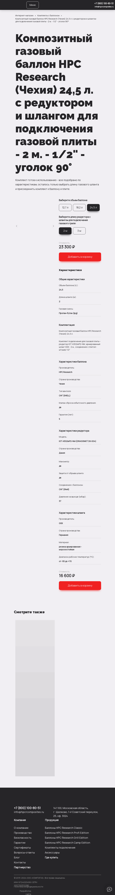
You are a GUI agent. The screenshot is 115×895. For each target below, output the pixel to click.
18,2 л (79, 207)
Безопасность (22, 837)
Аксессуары (52, 852)
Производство (23, 832)
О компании (21, 827)
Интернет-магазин (24, 15)
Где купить (51, 857)
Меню (33, 4)
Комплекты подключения (60, 847)
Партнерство (22, 867)
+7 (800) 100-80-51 (104, 3)
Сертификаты (22, 847)
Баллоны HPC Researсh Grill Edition (66, 837)
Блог (17, 857)
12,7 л (65, 207)
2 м (65, 230)
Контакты (20, 862)
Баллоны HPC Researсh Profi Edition (67, 832)
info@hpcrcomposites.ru (104, 7)
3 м (79, 230)
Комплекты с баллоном (48, 15)
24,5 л (93, 207)
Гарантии (19, 842)
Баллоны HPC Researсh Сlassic (63, 827)
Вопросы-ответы (24, 852)
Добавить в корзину (80, 256)
